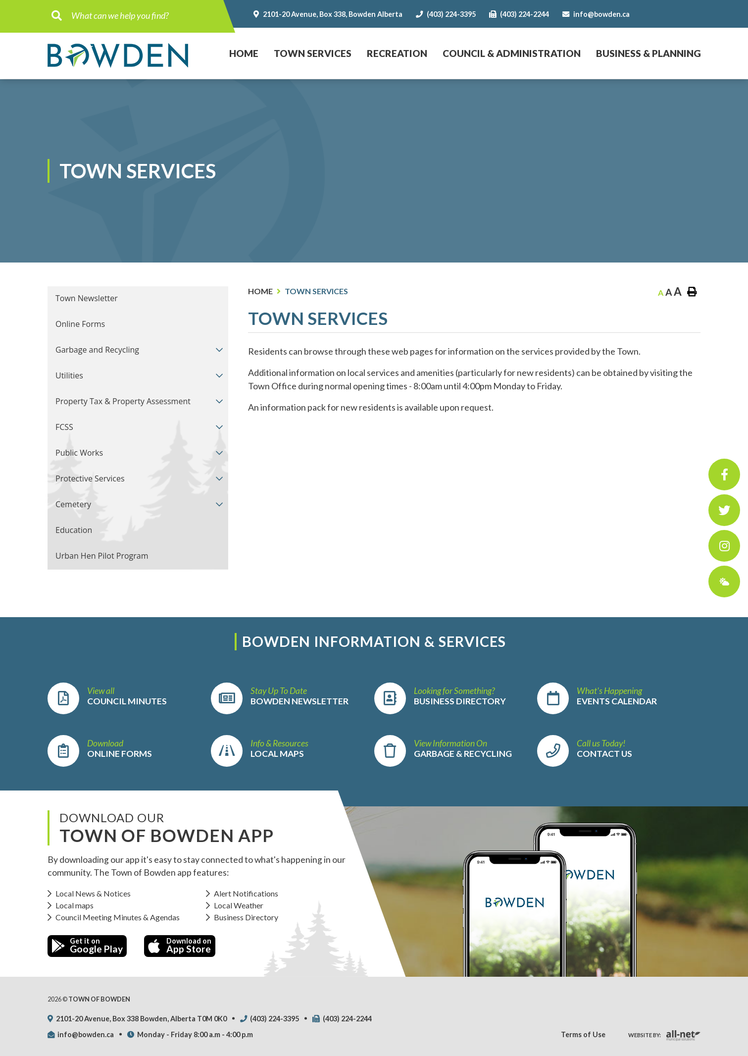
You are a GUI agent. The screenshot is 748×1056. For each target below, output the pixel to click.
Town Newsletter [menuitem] (86, 298)
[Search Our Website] (144, 15)
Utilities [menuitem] (69, 375)
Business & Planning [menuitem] (648, 53)
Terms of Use (583, 1034)
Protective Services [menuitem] (90, 478)
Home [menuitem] (240, 43)
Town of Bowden (118, 55)
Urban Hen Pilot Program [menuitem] (102, 555)
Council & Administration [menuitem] (512, 53)
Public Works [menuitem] (79, 452)
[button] (219, 349)
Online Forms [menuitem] (80, 323)
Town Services (316, 291)
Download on (179, 945)
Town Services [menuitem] (312, 53)
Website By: (644, 1035)
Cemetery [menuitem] (73, 504)
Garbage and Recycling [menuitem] (97, 349)
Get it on (87, 945)
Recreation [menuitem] (397, 53)
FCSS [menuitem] (64, 427)
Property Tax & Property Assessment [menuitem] (123, 401)
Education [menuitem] (73, 530)
